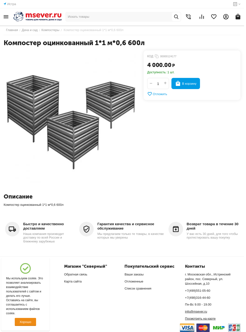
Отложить (157, 93)
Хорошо (25, 322)
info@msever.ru (196, 311)
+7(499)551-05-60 (197, 290)
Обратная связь (75, 274)
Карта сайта (73, 281)
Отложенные (133, 281)
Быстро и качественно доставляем (43, 226)
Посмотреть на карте (200, 318)
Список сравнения (137, 288)
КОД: (150, 56)
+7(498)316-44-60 (197, 297)
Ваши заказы (134, 274)
